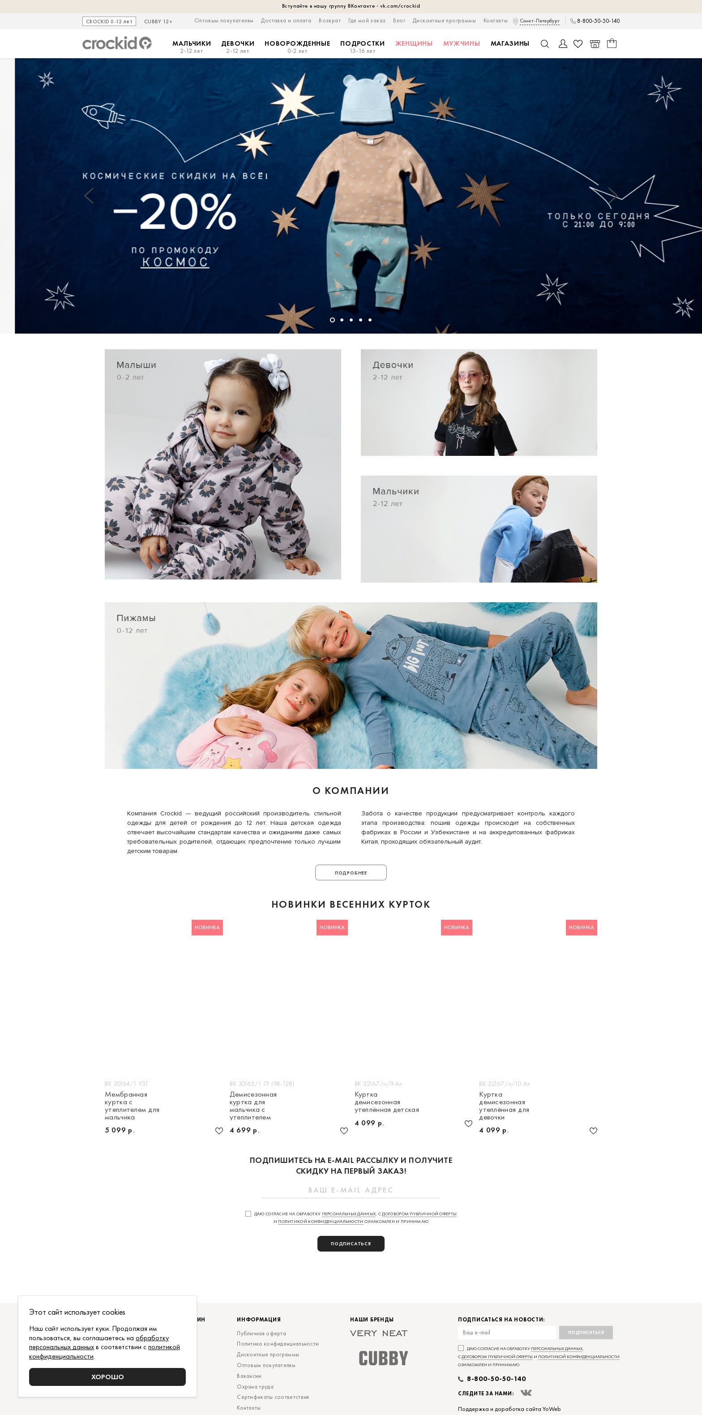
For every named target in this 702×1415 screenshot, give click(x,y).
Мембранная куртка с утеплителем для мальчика (132, 1105)
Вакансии (249, 1376)
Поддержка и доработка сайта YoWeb (509, 1409)
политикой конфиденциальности (320, 1221)
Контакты (496, 20)
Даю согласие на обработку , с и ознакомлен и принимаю (539, 1357)
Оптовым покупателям (224, 20)
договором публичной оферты (419, 1214)
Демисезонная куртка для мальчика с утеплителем (253, 1105)
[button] (89, 195)
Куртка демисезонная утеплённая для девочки (504, 1105)
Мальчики (192, 47)
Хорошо (107, 1376)
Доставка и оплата (286, 20)
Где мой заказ (366, 20)
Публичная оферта (261, 1333)
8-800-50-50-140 (598, 21)
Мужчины (461, 43)
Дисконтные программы (444, 20)
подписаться (351, 1243)
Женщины (414, 43)
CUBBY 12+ (158, 22)
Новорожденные (297, 47)
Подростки (362, 47)
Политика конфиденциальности (278, 1343)
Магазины (510, 43)
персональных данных (349, 1214)
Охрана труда (255, 1386)
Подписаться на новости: (501, 1319)
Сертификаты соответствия (273, 1397)
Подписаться (586, 1332)
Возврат (330, 20)
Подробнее (351, 873)
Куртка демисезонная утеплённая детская (387, 1101)
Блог (399, 20)
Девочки (238, 47)
